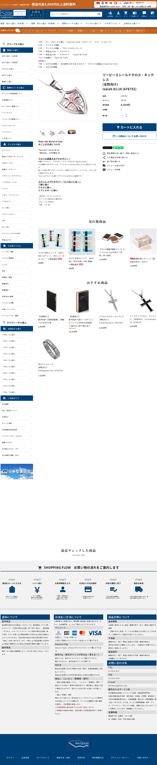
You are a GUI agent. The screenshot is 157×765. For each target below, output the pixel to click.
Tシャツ (5, 188)
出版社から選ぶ (130, 23)
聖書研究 (5, 283)
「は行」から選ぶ (9, 366)
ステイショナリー (8, 214)
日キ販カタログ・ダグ (10, 449)
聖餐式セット (83, 31)
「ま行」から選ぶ (9, 373)
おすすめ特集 (51, 64)
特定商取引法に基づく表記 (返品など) (121, 153)
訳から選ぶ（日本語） (10, 56)
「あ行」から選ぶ (9, 334)
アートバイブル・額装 (10, 315)
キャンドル (6, 150)
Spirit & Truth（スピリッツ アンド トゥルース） (90, 42)
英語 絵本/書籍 (7, 296)
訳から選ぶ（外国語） (10, 62)
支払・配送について (9, 410)
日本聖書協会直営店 (9, 429)
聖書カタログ (7, 442)
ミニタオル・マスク (9, 182)
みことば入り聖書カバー (11, 106)
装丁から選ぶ (7, 75)
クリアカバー (7, 132)
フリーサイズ (7, 113)
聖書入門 (139, 31)
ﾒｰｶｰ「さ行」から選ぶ (55, 42)
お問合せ (5, 417)
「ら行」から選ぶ (9, 386)
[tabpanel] (67, 96)
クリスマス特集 (52, 45)
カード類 (5, 208)
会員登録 (25, 757)
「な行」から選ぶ (9, 360)
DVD (3, 220)
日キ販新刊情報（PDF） (11, 455)
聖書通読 (5, 290)
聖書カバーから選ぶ (70, 23)
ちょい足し (118, 31)
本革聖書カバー (8, 100)
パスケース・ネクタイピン (12, 176)
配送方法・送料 (63, 757)
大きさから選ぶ (8, 69)
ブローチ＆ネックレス (71, 48)
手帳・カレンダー (8, 309)
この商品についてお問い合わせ (129, 136)
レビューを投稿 (111, 169)
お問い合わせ (142, 757)
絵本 (94, 31)
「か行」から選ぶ (9, 341)
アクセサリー (53, 31)
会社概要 (5, 404)
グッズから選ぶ (92, 23)
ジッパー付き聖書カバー (11, 119)
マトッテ (27, 31)
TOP (40, 42)
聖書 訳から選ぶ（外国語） (43, 23)
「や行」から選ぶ (9, 379)
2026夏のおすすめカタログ (72, 64)
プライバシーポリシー (120, 757)
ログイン (10, 757)
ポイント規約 (7, 423)
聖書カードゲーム (8, 169)
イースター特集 (8, 251)
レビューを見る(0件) (114, 165)
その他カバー (7, 138)
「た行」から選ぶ (9, 354)
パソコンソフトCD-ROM (11, 233)
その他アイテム (111, 23)
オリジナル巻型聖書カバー (12, 93)
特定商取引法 (97, 757)
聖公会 (129, 31)
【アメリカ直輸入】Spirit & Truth (102, 64)
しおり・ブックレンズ (10, 195)
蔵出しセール (105, 31)
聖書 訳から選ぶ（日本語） (13, 23)
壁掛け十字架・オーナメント (13, 156)
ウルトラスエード (8, 125)
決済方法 (81, 757)
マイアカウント (43, 757)
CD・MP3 (5, 227)
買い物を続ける (111, 161)
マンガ (4, 264)
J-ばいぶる (39, 31)
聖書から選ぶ (7, 81)
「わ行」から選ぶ (9, 392)
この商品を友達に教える (115, 157)
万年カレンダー (8, 163)
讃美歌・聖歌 (7, 277)
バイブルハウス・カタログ (12, 436)
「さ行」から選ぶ (9, 347)
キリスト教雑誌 (68, 31)
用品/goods (51, 51)
